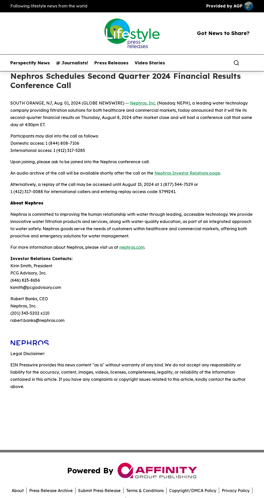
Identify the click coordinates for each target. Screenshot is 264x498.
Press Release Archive (51, 490)
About (18, 490)
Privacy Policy (236, 490)
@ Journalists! (72, 62)
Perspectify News (30, 62)
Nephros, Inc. (143, 103)
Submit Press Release (99, 490)
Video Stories (150, 62)
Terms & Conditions (145, 490)
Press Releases (111, 62)
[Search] (236, 63)
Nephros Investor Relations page (187, 173)
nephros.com (131, 247)
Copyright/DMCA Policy (192, 490)
